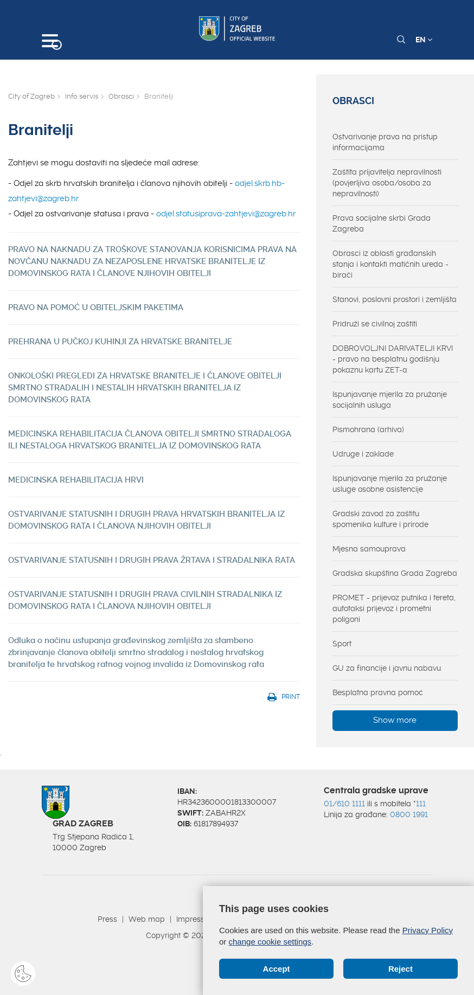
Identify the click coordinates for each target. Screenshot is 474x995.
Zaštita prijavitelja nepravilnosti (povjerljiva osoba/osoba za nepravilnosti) (386, 183)
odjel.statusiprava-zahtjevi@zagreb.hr (226, 214)
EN (423, 39)
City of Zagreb (31, 96)
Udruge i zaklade (363, 454)
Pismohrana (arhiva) (368, 429)
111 (421, 803)
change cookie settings (270, 941)
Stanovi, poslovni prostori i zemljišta (394, 299)
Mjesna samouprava (369, 548)
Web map (147, 919)
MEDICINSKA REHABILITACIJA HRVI (76, 480)
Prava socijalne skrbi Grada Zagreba (381, 223)
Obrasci (121, 96)
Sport (341, 643)
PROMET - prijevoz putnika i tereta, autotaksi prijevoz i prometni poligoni (394, 608)
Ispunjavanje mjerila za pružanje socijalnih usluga (389, 399)
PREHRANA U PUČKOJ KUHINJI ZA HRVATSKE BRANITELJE (120, 341)
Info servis (81, 96)
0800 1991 (409, 814)
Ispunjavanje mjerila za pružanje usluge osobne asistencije (389, 483)
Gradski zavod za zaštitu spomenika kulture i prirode (380, 519)
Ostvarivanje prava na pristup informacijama (385, 142)
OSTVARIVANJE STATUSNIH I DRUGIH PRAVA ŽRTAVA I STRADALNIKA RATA (151, 560)
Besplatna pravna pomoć (377, 692)
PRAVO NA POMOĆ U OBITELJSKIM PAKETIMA (95, 307)
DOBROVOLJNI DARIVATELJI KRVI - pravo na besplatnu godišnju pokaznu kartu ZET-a (392, 359)
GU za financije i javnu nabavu (386, 668)
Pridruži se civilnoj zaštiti (374, 323)
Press (107, 919)
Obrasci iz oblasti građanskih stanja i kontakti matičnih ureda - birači (390, 264)
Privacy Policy (427, 930)
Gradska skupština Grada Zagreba (394, 573)
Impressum (196, 919)
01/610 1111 (344, 803)
